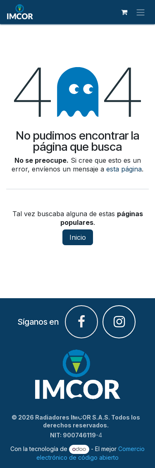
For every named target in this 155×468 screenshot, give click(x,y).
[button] (78, 407)
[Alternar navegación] (140, 12)
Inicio (77, 237)
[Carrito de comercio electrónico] (124, 12)
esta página (124, 169)
